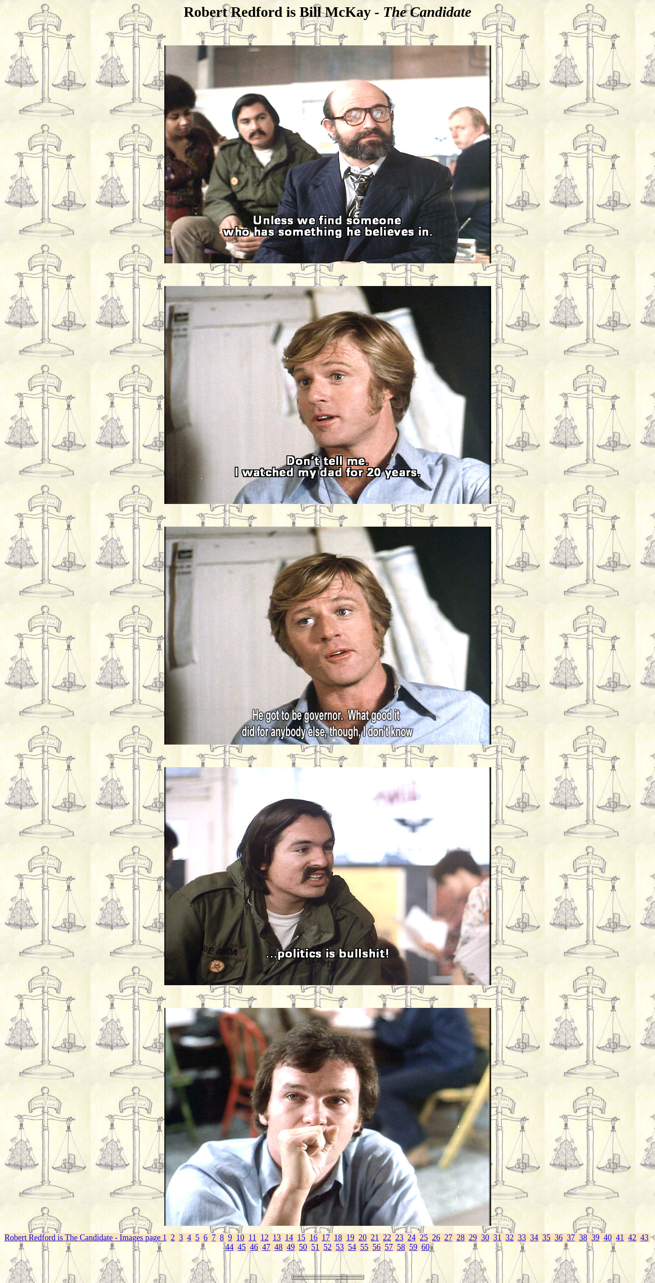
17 (326, 1237)
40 (608, 1237)
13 (277, 1237)
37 (571, 1237)
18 (338, 1237)
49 (291, 1247)
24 (412, 1237)
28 (461, 1237)
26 (436, 1237)
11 (252, 1237)
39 (595, 1237)
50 (303, 1247)
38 (583, 1237)
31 (497, 1237)
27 (448, 1237)
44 (230, 1247)
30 (485, 1237)
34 (534, 1237)
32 (510, 1237)
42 (632, 1237)
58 (401, 1247)
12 (265, 1237)
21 (375, 1237)
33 (522, 1237)
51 (315, 1247)
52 (328, 1247)
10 (240, 1237)
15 (301, 1237)
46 (254, 1247)
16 (314, 1237)
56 (377, 1247)
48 (279, 1247)
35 (546, 1237)
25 (424, 1237)
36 (559, 1237)
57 (389, 1247)
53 (340, 1247)
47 (266, 1247)
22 (387, 1237)
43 (644, 1237)
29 (473, 1237)
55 (364, 1247)
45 (242, 1247)
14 (289, 1237)
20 (363, 1237)
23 (399, 1237)
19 (350, 1237)
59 (413, 1247)
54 (352, 1247)
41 (620, 1237)
